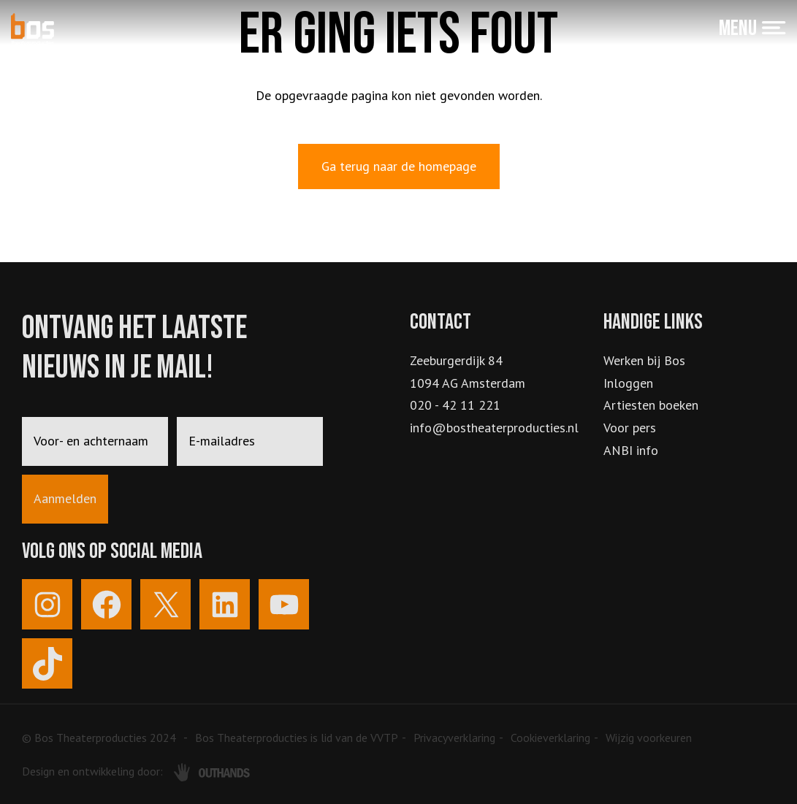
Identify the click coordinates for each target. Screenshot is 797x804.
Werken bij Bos (644, 360)
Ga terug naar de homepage (398, 166)
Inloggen (628, 383)
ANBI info (630, 450)
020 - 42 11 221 (455, 405)
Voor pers (629, 427)
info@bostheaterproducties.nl (494, 427)
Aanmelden (65, 498)
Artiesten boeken (650, 405)
